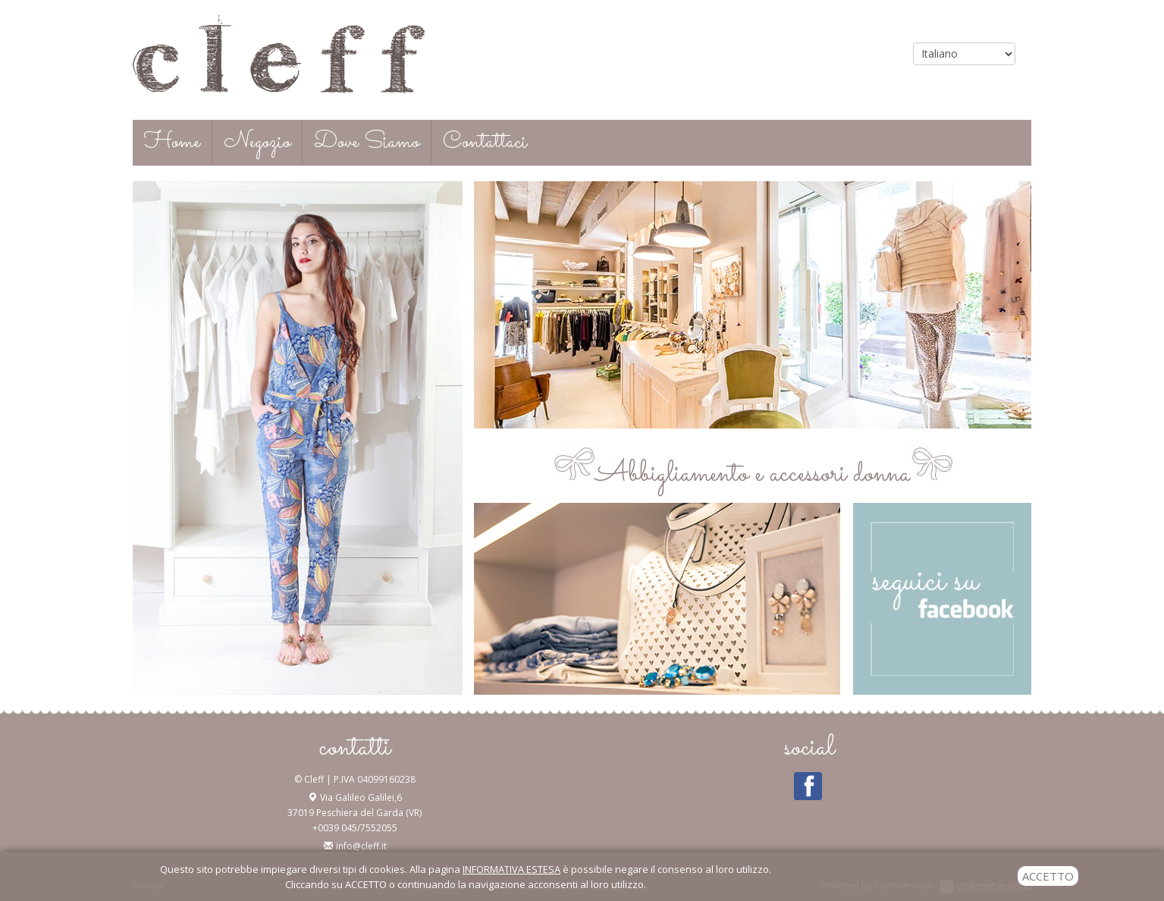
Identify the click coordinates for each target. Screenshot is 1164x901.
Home (172, 142)
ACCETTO (1048, 876)
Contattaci (485, 142)
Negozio (257, 142)
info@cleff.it (361, 846)
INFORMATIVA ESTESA (511, 869)
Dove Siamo (366, 142)
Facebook (808, 786)
